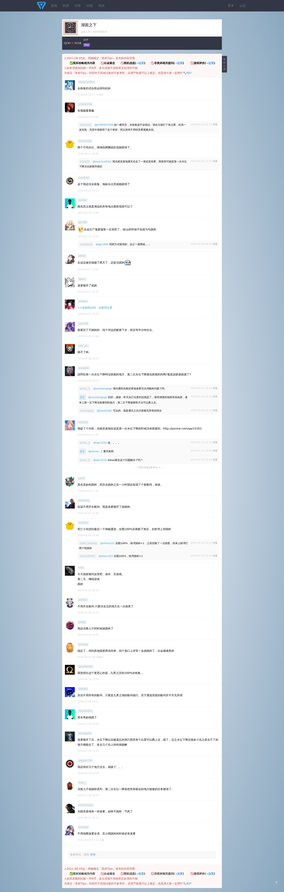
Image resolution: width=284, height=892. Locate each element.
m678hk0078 (85, 711)
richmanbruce (85, 805)
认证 (242, 6)
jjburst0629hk (85, 666)
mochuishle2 (85, 141)
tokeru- (82, 279)
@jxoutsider (104, 410)
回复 (215, 124)
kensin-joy (83, 500)
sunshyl (82, 200)
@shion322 (107, 543)
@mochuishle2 (102, 161)
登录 (231, 6)
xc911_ (82, 782)
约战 (89, 6)
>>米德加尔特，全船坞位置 (95, 307)
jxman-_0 (85, 388)
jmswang (83, 644)
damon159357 (87, 556)
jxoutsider (83, 368)
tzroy (81, 567)
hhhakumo (85, 124)
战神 (85, 39)
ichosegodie (84, 733)
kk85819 (82, 689)
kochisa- (82, 599)
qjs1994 (82, 222)
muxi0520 (83, 177)
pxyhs (81, 478)
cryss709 (83, 323)
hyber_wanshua (88, 543)
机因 (66, 6)
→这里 (140, 63)
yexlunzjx (83, 827)
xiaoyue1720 (85, 760)
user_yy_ (83, 345)
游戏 (54, 6)
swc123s (84, 161)
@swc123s (100, 442)
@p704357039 (103, 124)
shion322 (83, 522)
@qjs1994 (102, 244)
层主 (82, 397)
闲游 (101, 6)
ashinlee (82, 301)
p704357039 (85, 104)
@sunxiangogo (102, 388)
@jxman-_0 (95, 451)
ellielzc (82, 255)
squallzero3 (86, 244)
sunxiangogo (86, 410)
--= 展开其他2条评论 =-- (148, 467)
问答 (78, 6)
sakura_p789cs (86, 82)
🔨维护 (187, 72)
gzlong (81, 622)
